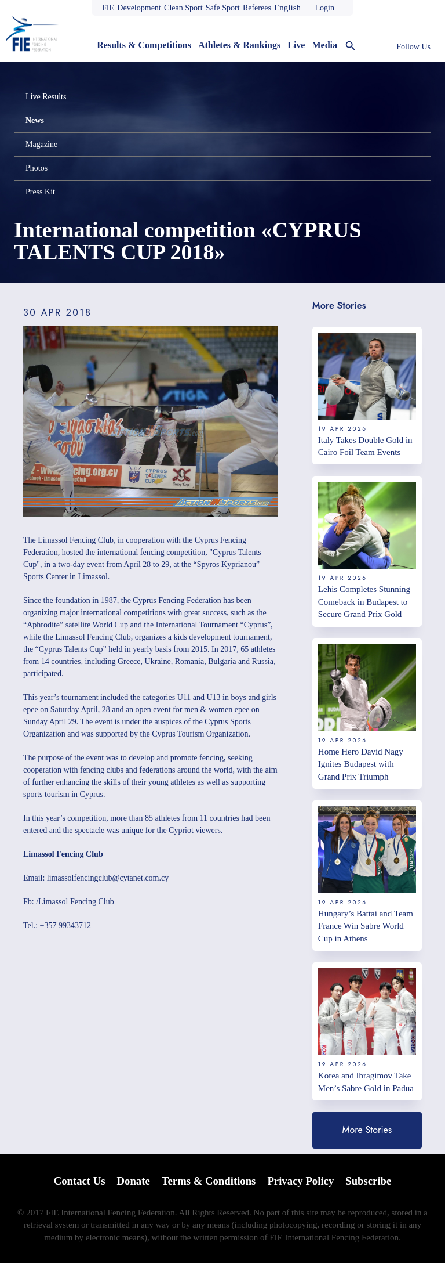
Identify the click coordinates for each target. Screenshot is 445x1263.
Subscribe (370, 1181)
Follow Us (413, 46)
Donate (132, 1181)
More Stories (367, 1129)
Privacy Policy (301, 1181)
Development (139, 7)
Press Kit (40, 191)
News (34, 120)
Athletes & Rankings (239, 45)
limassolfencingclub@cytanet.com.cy (108, 878)
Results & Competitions (144, 45)
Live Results (45, 96)
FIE (108, 7)
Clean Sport (183, 7)
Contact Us (78, 1181)
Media (324, 45)
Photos (36, 168)
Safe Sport (223, 7)
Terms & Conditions (208, 1181)
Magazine (41, 144)
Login (324, 7)
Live (296, 45)
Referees (257, 7)
